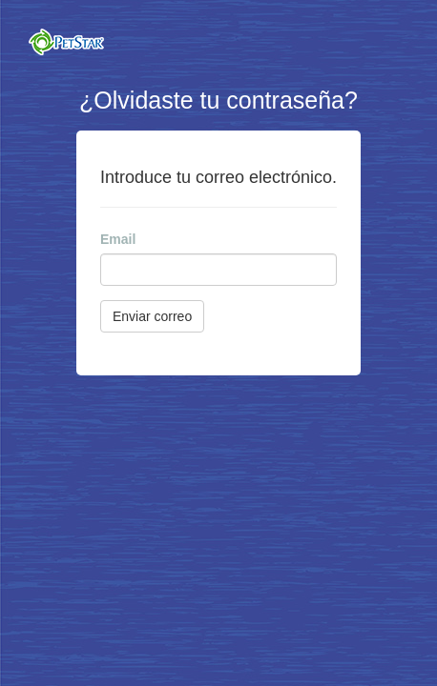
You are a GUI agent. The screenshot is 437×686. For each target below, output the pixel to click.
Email (117, 239)
